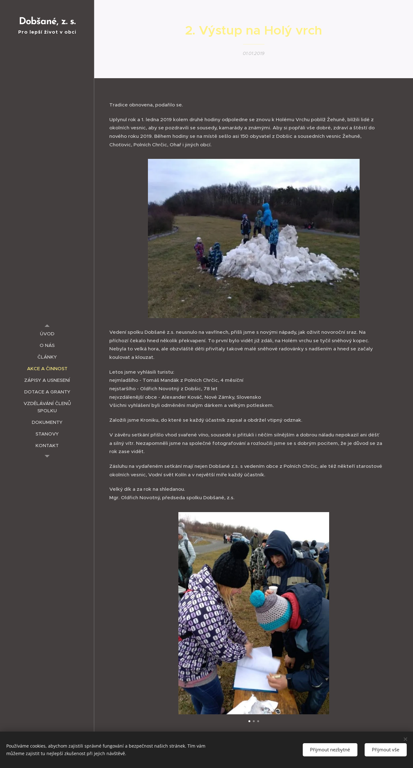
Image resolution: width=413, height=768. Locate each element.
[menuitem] (47, 333)
